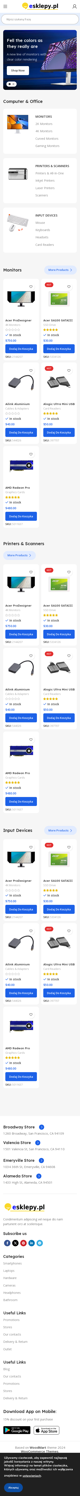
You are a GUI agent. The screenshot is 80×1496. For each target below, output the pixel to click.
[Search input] (38, 19)
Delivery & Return (15, 1342)
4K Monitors (43, 131)
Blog (6, 1369)
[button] (21, 348)
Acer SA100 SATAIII (58, 320)
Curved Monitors (46, 139)
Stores (7, 1327)
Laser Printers (45, 188)
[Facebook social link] (7, 1243)
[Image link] (24, 1207)
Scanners (41, 195)
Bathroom (10, 1300)
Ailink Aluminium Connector (17, 405)
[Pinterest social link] (23, 1243)
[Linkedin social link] (31, 1243)
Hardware (10, 1278)
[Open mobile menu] (5, 6)
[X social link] (15, 1243)
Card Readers (44, 245)
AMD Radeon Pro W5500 (17, 489)
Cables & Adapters (17, 408)
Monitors (43, 116)
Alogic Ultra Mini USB (59, 404)
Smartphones (12, 1263)
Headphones (12, 1293)
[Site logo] (40, 6)
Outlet (7, 1349)
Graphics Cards (15, 492)
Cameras (9, 1285)
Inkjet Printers (45, 180)
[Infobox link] (23, 1127)
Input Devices (46, 215)
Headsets (41, 237)
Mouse (40, 223)
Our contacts (12, 1334)
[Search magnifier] (74, 20)
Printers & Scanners (52, 166)
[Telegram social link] (39, 1243)
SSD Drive (49, 325)
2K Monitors (43, 124)
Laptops (9, 1271)
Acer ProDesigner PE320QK (18, 321)
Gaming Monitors (47, 146)
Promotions (11, 1320)
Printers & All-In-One (49, 173)
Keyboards (42, 230)
